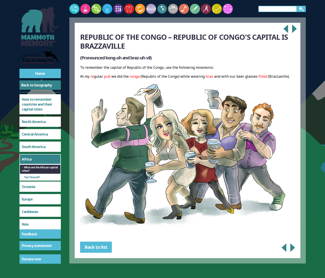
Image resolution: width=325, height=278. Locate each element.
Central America (35, 134)
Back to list (96, 247)
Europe (27, 199)
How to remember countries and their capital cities (37, 104)
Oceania (28, 186)
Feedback (29, 234)
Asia (25, 224)
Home (40, 73)
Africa (27, 159)
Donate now (31, 259)
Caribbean (30, 211)
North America (34, 121)
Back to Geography (36, 85)
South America (33, 146)
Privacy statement (37, 245)
